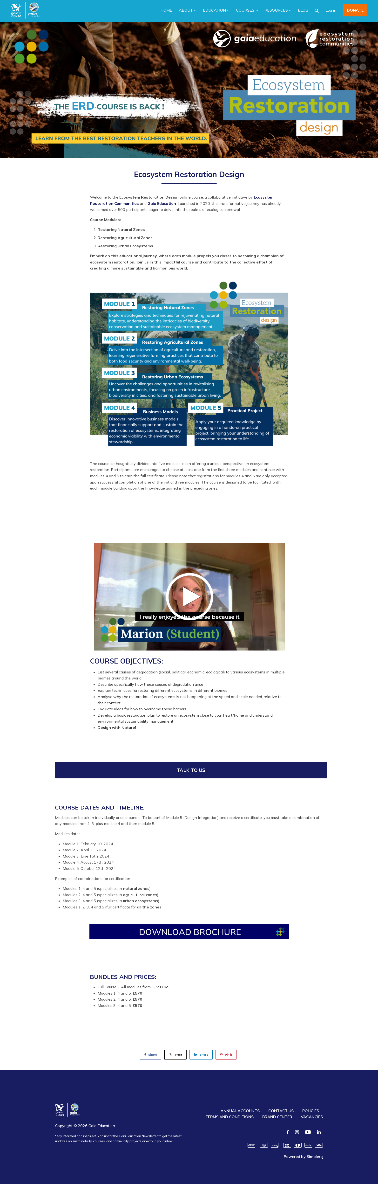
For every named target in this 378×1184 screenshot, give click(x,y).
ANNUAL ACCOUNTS (240, 1110)
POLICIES (310, 1110)
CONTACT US (281, 1110)
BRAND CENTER (277, 1116)
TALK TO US (191, 770)
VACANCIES (312, 1116)
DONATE (355, 10)
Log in (330, 10)
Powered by (303, 1156)
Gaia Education (162, 203)
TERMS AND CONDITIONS (229, 1116)
